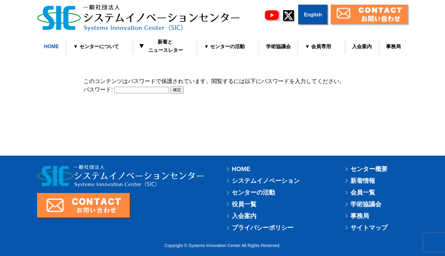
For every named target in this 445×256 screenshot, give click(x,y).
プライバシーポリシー (263, 227)
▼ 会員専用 (318, 46)
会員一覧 (362, 192)
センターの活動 (253, 192)
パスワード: (126, 89)
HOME (51, 46)
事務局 (393, 46)
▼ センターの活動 (224, 46)
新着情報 (362, 180)
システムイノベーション (266, 180)
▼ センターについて (96, 46)
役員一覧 (244, 204)
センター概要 (369, 169)
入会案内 (362, 46)
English (313, 14)
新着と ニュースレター (161, 46)
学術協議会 (278, 46)
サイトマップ (369, 227)
